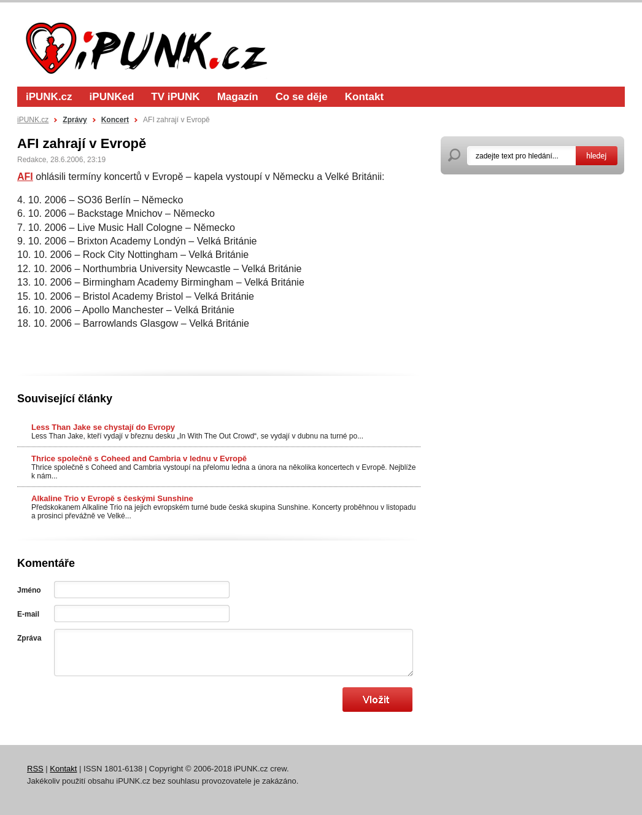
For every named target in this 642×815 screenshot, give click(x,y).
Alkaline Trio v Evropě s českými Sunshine (112, 498)
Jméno (29, 590)
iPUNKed (112, 97)
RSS (35, 768)
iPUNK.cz (49, 97)
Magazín (237, 97)
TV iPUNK (175, 97)
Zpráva (29, 638)
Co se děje (302, 97)
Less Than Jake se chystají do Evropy (103, 427)
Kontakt (364, 97)
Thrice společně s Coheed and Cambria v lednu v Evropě (139, 458)
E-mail (28, 614)
